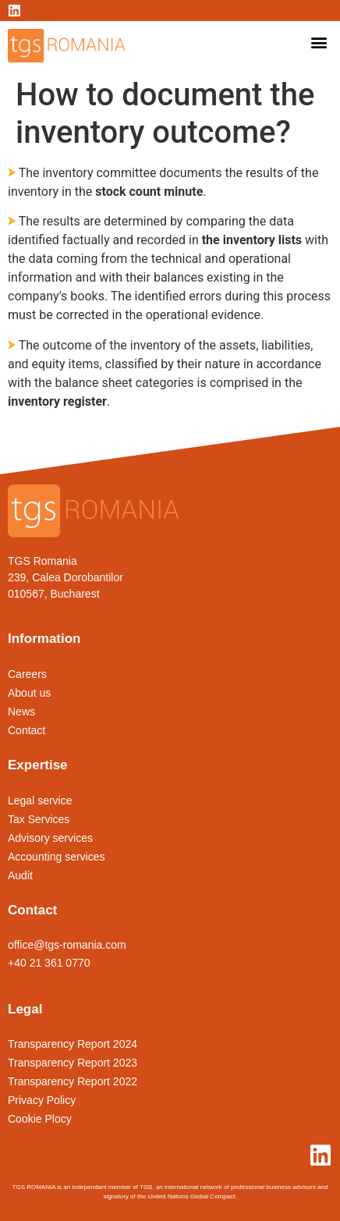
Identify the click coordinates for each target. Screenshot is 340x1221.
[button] (319, 42)
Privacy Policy (42, 1100)
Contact (26, 730)
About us (29, 693)
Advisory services (50, 838)
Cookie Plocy (40, 1119)
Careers (27, 674)
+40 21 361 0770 (49, 963)
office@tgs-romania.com (67, 945)
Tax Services (38, 819)
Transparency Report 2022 (72, 1081)
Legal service (40, 800)
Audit (20, 875)
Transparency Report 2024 (72, 1044)
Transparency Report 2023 (72, 1062)
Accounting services (56, 856)
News (21, 711)
